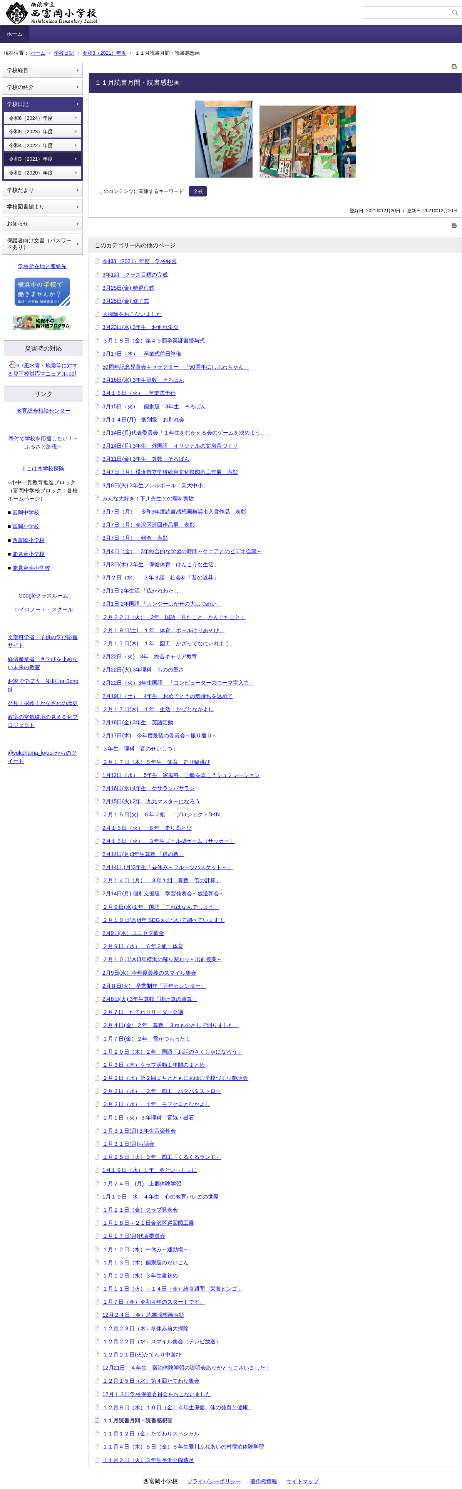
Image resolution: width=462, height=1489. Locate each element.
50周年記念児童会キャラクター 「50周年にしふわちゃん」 (175, 367)
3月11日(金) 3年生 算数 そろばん (145, 459)
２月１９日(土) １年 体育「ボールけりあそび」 (163, 630)
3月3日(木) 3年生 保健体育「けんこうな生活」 (160, 564)
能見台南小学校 (31, 568)
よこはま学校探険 (42, 468)
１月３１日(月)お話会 (128, 1144)
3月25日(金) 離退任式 (128, 288)
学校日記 (64, 53)
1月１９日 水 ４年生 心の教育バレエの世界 (160, 1197)
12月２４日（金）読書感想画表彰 (143, 1315)
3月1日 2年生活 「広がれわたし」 (143, 591)
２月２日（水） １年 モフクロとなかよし (156, 1104)
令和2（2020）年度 (31, 173)
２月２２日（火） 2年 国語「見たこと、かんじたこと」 (174, 617)
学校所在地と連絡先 (42, 266)
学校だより (20, 190)
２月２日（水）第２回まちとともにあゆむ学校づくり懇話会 (175, 1078)
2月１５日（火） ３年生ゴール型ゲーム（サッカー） (168, 841)
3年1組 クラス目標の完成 (135, 275)
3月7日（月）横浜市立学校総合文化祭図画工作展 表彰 (170, 472)
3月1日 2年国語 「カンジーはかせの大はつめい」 (162, 604)
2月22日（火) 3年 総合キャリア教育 (149, 656)
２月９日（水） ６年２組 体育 (142, 946)
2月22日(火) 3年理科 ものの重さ (143, 669)
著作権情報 (263, 1481)
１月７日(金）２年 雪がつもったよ (146, 1039)
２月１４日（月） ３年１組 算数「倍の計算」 (161, 880)
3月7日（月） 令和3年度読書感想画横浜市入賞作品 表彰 (174, 512)
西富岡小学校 (28, 540)
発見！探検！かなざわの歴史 (43, 703)
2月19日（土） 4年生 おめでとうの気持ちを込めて (167, 696)
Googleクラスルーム (43, 596)
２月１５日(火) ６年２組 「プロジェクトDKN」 (163, 814)
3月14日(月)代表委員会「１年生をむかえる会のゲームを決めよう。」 (186, 433)
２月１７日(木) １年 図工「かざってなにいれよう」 (168, 643)
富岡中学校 (25, 512)
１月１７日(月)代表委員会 (133, 1236)
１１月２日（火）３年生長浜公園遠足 (148, 1460)
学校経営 (17, 70)
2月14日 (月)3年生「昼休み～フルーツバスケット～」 (167, 867)
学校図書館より (26, 206)
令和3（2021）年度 (104, 53)
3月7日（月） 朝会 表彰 (135, 538)
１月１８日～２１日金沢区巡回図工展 (148, 1223)
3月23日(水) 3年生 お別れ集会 (140, 327)
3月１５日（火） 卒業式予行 (139, 393)
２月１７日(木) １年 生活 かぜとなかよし (158, 709)
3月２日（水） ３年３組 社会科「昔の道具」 (160, 577)
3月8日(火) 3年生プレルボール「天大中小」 (155, 485)
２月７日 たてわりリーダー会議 (142, 1012)
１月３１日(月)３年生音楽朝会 (139, 1131)
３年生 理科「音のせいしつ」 (140, 748)
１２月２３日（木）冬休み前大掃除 (145, 1328)
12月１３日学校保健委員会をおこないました (156, 1394)
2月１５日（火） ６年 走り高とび (147, 828)
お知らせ (17, 223)
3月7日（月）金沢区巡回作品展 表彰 (148, 525)
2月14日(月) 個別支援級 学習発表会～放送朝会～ (163, 893)
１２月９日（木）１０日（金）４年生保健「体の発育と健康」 (177, 1407)
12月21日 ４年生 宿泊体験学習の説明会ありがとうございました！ (186, 1368)
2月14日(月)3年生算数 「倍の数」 (143, 854)
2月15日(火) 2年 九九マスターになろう (151, 801)
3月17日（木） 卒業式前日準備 (141, 354)
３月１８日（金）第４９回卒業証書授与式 (153, 340)
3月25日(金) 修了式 (125, 301)
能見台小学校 (28, 554)
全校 (198, 191)
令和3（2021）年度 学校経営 (139, 261)
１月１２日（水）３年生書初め (140, 1275)
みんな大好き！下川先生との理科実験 (148, 498)
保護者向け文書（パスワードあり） (39, 243)
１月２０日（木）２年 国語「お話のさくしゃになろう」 (172, 1052)
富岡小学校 (25, 526)
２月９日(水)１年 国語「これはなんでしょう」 (160, 907)
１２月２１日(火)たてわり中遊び (141, 1354)
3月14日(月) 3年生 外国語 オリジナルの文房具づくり (170, 446)
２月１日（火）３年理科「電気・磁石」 (150, 1118)
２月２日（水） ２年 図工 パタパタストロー (161, 1091)
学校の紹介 (20, 87)
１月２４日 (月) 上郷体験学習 (141, 1183)
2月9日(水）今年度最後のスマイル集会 (149, 973)
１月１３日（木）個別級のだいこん (145, 1262)
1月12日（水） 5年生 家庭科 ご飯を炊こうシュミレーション (181, 775)
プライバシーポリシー (214, 1481)
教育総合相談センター (43, 411)
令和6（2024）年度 (31, 118)
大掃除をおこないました (132, 314)
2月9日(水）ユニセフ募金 (133, 933)
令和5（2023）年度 (31, 131)
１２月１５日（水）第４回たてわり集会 (150, 1381)
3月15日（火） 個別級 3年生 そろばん (154, 406)
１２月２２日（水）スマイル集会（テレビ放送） (161, 1341)
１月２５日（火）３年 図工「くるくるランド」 (161, 1157)
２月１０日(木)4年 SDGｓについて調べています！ (163, 920)
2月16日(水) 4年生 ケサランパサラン (148, 788)
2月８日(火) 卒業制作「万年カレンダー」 (154, 986)
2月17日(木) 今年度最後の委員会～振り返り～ (160, 735)
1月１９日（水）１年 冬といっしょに (149, 1170)
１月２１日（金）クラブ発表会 (140, 1210)
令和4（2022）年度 (31, 145)
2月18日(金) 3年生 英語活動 (137, 722)
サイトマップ (302, 1481)
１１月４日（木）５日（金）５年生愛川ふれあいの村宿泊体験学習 (183, 1447)
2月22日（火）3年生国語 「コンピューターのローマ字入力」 (178, 683)
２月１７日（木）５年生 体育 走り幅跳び (156, 762)
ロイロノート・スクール (43, 609)
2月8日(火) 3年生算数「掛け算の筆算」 (150, 999)
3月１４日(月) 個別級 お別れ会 (143, 419)
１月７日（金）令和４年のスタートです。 (153, 1302)
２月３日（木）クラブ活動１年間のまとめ (153, 1065)
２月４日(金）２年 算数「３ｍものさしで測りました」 (170, 1025)
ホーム (15, 34)
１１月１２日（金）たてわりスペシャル (150, 1433)
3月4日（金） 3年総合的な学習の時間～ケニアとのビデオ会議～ (182, 551)
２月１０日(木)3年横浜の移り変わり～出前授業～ (162, 959)
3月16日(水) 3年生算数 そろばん (143, 380)
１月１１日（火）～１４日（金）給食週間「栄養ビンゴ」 (172, 1289)
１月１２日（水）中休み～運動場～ (145, 1249)
